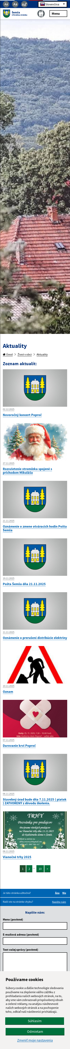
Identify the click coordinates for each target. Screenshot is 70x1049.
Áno (58, 893)
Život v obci (25, 354)
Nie (64, 893)
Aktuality (42, 354)
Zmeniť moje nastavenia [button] (35, 1040)
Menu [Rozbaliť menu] (58, 13)
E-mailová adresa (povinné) (21, 934)
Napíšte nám (59, 902)
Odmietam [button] (35, 1031)
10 (40, 869)
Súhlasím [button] (35, 1021)
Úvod (8, 354)
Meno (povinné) (13, 919)
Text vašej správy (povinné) (20, 949)
